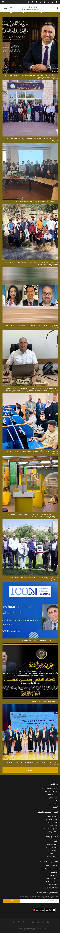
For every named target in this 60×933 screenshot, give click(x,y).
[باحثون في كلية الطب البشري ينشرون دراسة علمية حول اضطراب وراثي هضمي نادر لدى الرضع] (30, 268)
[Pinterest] (32, 2)
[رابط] (30, 8)
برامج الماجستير (53, 822)
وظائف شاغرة (53, 803)
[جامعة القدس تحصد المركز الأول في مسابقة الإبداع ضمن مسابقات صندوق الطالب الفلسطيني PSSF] (30, 704)
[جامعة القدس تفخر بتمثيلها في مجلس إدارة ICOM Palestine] (30, 583)
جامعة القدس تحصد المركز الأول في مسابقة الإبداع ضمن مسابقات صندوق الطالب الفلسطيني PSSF (32, 763)
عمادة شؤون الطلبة (51, 881)
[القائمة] (11, 8)
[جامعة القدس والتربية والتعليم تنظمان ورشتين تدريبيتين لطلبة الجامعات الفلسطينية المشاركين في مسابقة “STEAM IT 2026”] (30, 457)
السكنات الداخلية (52, 878)
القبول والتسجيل (52, 816)
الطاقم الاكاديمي (52, 847)
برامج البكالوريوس (52, 819)
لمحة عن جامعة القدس (50, 788)
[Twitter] (52, 2)
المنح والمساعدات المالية (50, 828)
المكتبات (55, 800)
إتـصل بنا (55, 806)
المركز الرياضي (53, 875)
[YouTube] (44, 2)
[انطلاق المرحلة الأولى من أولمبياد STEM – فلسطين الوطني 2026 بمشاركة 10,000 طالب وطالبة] (30, 394)
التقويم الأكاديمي (52, 850)
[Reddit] (36, 2)
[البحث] (57, 8)
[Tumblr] (28, 2)
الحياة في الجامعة (52, 865)
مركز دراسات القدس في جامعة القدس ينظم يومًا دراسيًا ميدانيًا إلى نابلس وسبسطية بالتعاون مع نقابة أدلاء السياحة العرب (31, 263)
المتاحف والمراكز (52, 794)
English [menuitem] (4, 8)
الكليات (55, 840)
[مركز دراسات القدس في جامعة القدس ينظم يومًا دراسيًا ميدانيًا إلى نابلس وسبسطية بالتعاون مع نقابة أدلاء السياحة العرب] (30, 205)
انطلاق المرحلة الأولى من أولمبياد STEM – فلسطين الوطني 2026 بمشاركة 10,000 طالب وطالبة (31, 452)
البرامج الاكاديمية (52, 844)
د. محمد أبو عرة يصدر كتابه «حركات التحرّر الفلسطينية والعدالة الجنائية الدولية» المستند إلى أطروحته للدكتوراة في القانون (31, 76)
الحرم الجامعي (53, 797)
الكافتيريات (54, 872)
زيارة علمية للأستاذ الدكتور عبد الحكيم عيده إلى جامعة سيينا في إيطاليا (36, 201)
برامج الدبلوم (54, 825)
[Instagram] (48, 2)
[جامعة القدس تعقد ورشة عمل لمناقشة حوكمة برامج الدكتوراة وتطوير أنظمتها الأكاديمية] (30, 81)
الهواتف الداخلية (52, 856)
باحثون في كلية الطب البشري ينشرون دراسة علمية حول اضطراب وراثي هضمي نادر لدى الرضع (30, 326)
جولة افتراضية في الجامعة (49, 868)
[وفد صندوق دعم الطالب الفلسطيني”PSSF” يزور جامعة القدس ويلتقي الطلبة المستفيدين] (30, 520)
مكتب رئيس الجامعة (51, 791)
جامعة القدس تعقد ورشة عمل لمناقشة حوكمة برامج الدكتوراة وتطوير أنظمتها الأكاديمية (32, 139)
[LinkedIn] (40, 2)
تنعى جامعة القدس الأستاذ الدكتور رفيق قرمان (43, 701)
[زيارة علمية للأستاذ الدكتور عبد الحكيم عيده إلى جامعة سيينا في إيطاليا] (30, 144)
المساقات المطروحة (51, 853)
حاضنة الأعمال (53, 884)
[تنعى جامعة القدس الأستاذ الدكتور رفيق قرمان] (30, 644)
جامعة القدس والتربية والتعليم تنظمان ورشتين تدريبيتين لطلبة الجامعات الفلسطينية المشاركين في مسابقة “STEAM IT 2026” (32, 515)
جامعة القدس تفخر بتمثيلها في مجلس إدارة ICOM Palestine (39, 640)
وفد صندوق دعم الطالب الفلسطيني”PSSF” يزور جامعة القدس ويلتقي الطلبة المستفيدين (34, 578)
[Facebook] (56, 2)
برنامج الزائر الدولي (52, 831)
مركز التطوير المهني (51, 887)
